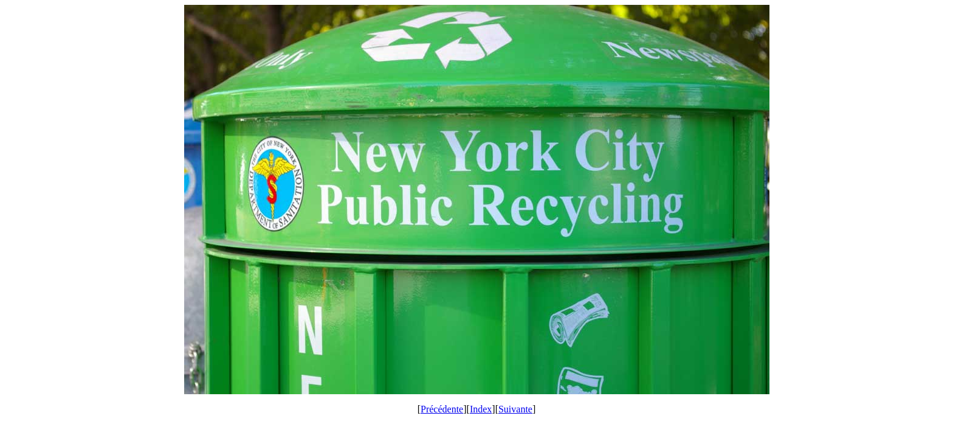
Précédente (442, 409)
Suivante (515, 409)
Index (481, 409)
